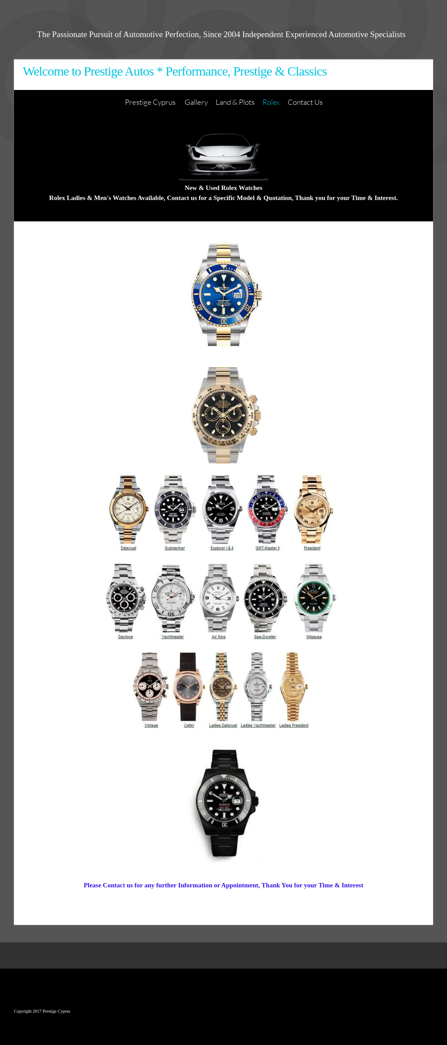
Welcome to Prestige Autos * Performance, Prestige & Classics (175, 71)
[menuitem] (151, 102)
